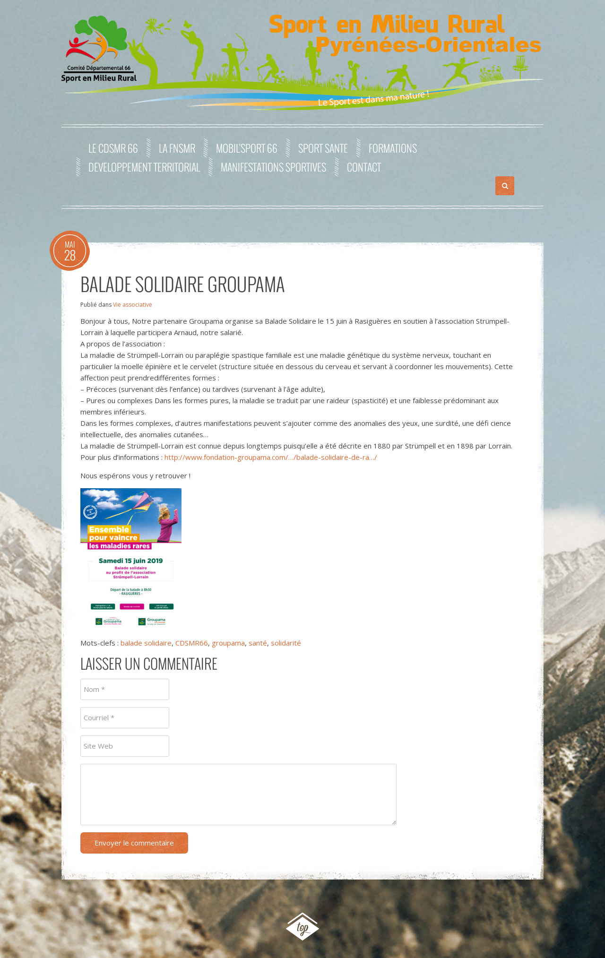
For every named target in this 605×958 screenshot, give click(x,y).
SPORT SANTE (323, 147)
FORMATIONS (393, 147)
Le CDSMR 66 (113, 147)
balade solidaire (146, 642)
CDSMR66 (191, 642)
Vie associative (132, 305)
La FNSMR (177, 147)
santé (258, 642)
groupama (228, 642)
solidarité (286, 642)
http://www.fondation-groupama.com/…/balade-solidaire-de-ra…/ (270, 457)
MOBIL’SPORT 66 (246, 147)
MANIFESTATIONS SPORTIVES (273, 166)
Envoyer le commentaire (134, 842)
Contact (364, 166)
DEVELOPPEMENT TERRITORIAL (144, 166)
